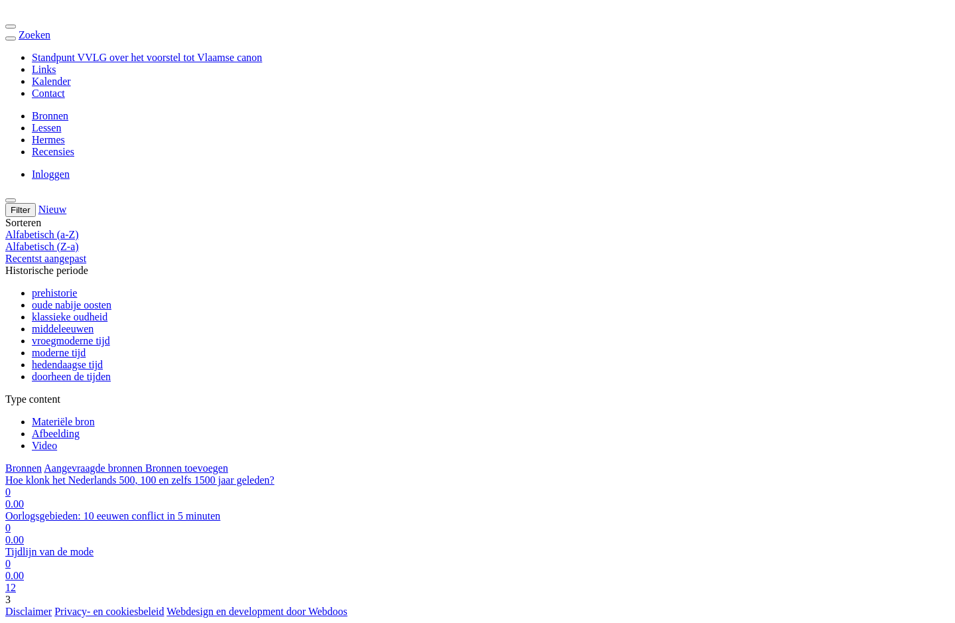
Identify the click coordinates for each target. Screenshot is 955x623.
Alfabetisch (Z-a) (42, 246)
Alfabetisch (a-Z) (42, 234)
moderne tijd (59, 352)
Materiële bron (63, 421)
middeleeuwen (63, 328)
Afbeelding (56, 433)
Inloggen (51, 174)
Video (44, 445)
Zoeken (34, 34)
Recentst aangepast (45, 258)
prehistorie (54, 293)
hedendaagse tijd (67, 364)
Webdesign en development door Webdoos (257, 611)
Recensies (53, 151)
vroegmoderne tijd (71, 340)
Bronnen (50, 115)
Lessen (46, 127)
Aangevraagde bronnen (94, 468)
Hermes (48, 139)
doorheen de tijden (71, 376)
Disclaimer (28, 611)
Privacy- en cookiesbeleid (109, 611)
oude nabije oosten (71, 305)
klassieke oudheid (69, 316)
